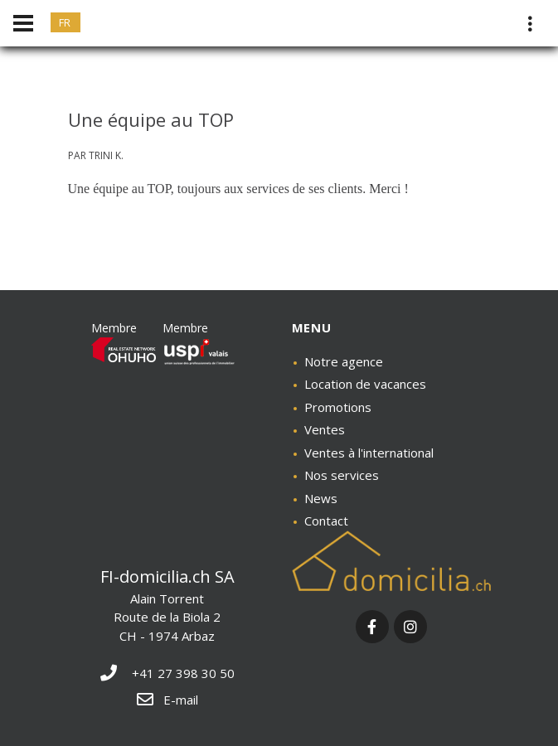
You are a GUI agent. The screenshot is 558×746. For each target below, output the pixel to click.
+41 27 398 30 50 (167, 673)
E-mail (167, 699)
